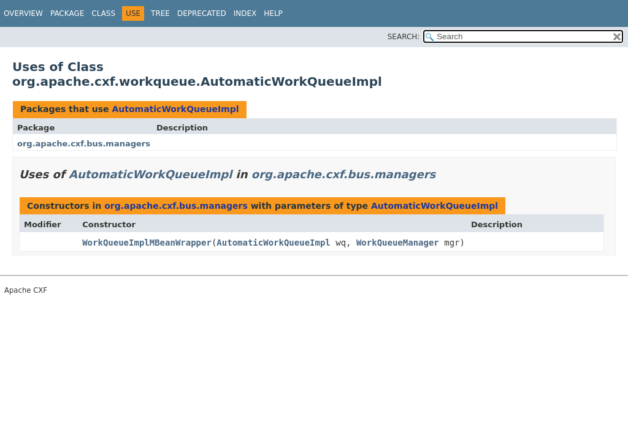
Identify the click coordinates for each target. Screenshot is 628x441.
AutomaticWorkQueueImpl (175, 109)
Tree (160, 13)
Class (103, 13)
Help (273, 13)
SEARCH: (404, 36)
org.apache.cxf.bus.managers (83, 143)
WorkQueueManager (397, 242)
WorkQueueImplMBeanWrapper (147, 242)
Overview (23, 13)
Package (67, 13)
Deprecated (201, 13)
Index (245, 13)
